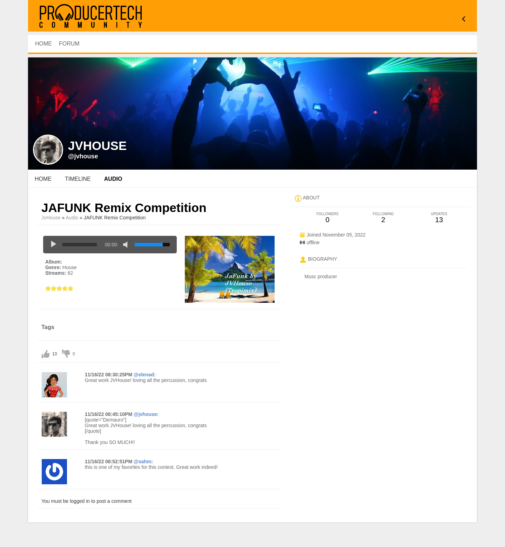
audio (113, 179)
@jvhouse (83, 156)
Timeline (78, 179)
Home (43, 179)
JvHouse (50, 217)
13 (54, 353)
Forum (69, 44)
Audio (72, 217)
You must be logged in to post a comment (86, 501)
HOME (43, 44)
